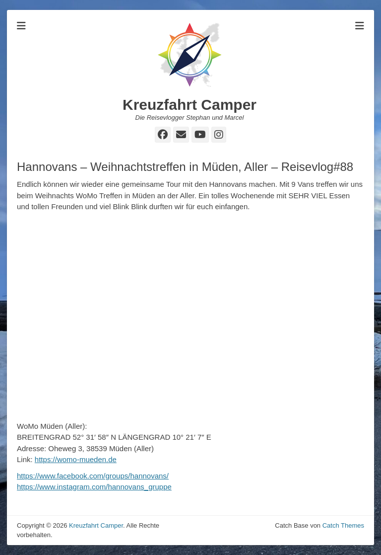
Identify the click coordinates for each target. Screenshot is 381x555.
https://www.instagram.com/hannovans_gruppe (94, 486)
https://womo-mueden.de (76, 459)
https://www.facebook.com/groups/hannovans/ (93, 476)
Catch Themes (343, 525)
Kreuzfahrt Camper (189, 104)
